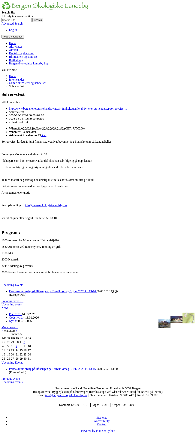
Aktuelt (13, 50)
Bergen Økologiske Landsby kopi (29, 63)
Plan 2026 (15, 314)
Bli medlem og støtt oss (23, 56)
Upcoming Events (12, 285)
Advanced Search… (14, 23)
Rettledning (16, 60)
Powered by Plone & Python (98, 430)
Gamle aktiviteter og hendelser (27, 83)
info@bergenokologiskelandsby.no (46, 205)
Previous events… (12, 301)
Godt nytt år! (17, 317)
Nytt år (13, 321)
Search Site (8, 12)
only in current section (19, 16)
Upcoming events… (14, 304)
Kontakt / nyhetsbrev (21, 53)
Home (12, 43)
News (5, 307)
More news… (10, 327)
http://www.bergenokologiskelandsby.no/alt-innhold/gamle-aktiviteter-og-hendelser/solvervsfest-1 (68, 108)
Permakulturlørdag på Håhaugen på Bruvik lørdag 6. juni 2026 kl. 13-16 (53, 291)
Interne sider (16, 79)
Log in (13, 29)
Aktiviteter (15, 46)
